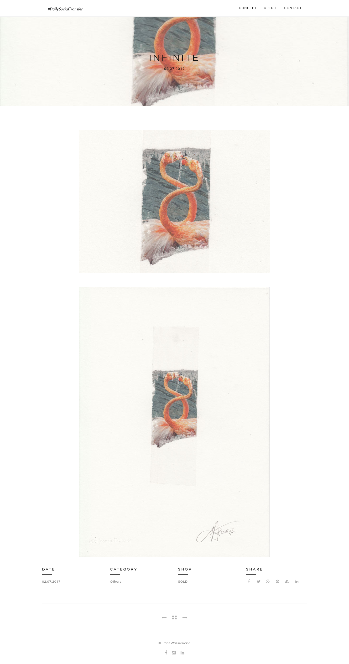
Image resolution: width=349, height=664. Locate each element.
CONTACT (293, 8)
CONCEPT (248, 8)
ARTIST (270, 8)
